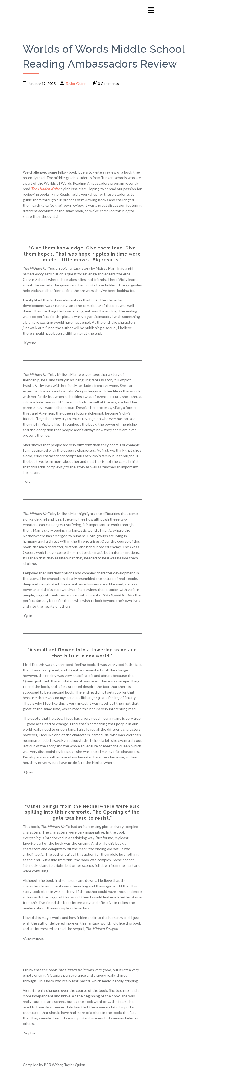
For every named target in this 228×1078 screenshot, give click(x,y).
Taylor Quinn (75, 83)
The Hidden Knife (45, 188)
